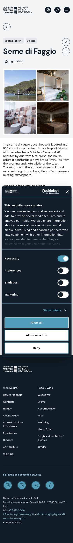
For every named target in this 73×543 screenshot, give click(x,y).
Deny (36, 348)
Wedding (43, 422)
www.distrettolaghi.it (14, 518)
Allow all (36, 322)
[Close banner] (67, 191)
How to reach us (12, 394)
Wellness (8, 453)
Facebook (7, 485)
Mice (40, 415)
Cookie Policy (11, 415)
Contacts (8, 401)
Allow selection (36, 335)
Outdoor (8, 440)
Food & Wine (45, 388)
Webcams (44, 394)
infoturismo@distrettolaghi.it (19, 514)
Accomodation (7, 26)
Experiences (10, 433)
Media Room (45, 429)
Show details (52, 310)
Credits (42, 447)
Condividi (66, 42)
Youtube (35, 485)
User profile (48, 10)
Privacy (7, 408)
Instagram (21, 485)
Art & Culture (10, 447)
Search (57, 10)
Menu (67, 10)
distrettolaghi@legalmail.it (51, 514)
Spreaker (50, 485)
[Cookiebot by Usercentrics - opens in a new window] (43, 191)
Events (42, 401)
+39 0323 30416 (16, 510)
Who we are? (10, 388)
